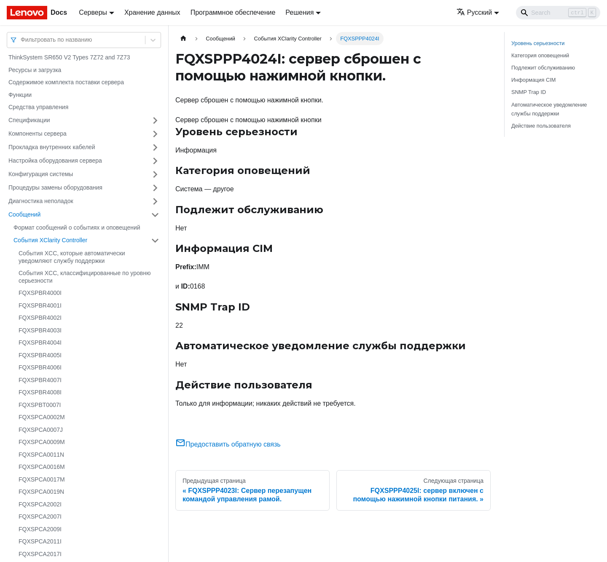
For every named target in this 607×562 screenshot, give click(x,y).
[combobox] (21, 40)
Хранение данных (152, 12)
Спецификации (29, 120)
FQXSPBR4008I (40, 392)
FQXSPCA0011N (41, 454)
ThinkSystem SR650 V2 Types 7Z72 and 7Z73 (69, 57)
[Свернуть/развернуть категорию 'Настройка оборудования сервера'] (155, 161)
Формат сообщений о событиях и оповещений (76, 227)
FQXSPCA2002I (40, 504)
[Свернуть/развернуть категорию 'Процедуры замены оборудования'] (155, 188)
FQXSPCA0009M (42, 442)
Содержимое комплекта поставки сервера (66, 82)
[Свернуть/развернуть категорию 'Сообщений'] (155, 215)
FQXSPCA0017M (42, 479)
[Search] (558, 12)
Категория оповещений (540, 55)
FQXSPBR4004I (40, 342)
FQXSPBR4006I (40, 367)
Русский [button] (474, 12)
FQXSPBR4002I (40, 317)
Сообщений (24, 214)
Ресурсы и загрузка (34, 70)
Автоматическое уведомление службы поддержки (549, 109)
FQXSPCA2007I (40, 516)
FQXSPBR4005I (40, 355)
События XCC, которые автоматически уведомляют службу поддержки (72, 257)
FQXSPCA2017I (40, 554)
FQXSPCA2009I (40, 529)
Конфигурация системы (40, 174)
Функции (20, 94)
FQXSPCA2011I (40, 541)
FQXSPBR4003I (40, 330)
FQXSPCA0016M (42, 466)
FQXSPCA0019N (41, 491)
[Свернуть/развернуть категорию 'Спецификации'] (155, 120)
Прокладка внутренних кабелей (51, 147)
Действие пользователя (541, 126)
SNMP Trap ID (528, 92)
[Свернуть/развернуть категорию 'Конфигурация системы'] (155, 174)
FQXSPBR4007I (40, 380)
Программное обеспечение (233, 12)
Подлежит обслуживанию (543, 67)
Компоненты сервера (37, 133)
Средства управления (38, 107)
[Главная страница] (183, 38)
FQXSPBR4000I (40, 292)
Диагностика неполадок (40, 201)
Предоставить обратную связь (228, 444)
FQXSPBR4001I (40, 305)
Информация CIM (533, 80)
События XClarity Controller (50, 240)
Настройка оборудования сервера (55, 160)
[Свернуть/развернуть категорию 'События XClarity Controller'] (155, 240)
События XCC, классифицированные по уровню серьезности (84, 277)
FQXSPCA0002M (42, 417)
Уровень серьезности (537, 43)
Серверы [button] (93, 12)
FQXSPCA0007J (41, 429)
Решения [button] (299, 12)
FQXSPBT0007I (40, 404)
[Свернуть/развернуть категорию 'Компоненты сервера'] (155, 134)
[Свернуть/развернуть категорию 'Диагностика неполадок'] (155, 201)
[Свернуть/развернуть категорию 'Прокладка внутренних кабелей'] (155, 147)
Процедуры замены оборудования (55, 187)
